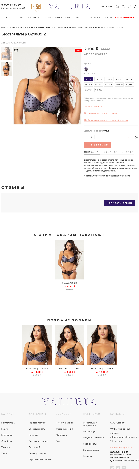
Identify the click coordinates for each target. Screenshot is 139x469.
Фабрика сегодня (64, 429)
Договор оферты (37, 453)
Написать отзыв (119, 203)
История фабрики (65, 422)
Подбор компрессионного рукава (100, 113)
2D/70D (119, 79)
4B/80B (119, 84)
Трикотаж (93, 17)
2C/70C (109, 79)
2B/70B (98, 79)
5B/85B (98, 89)
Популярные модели (93, 437)
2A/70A (88, 79)
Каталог (23, 27)
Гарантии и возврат (38, 441)
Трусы (108, 17)
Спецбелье (73, 17)
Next (77, 83)
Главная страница (9, 27)
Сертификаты (90, 444)
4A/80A (109, 84)
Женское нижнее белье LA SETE (43, 27)
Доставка (33, 435)
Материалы (61, 435)
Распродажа (124, 17)
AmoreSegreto (66, 27)
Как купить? (106, 6)
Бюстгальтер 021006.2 (37, 368)
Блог (58, 441)
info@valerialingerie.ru (121, 447)
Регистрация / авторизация (90, 424)
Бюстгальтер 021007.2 (69, 368)
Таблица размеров (93, 106)
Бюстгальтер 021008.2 (102, 368)
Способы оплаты (37, 429)
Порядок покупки (37, 422)
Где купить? (34, 447)
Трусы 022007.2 (69, 283)
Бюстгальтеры (31, 17)
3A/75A (129, 79)
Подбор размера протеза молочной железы (106, 120)
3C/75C (98, 84)
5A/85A (88, 89)
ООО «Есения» (117, 422)
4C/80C (129, 84)
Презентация (89, 431)
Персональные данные (40, 459)
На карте (118, 441)
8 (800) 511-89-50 (11, 4)
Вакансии (87, 456)
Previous (17, 83)
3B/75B (88, 84)
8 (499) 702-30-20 (119, 457)
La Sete (10, 17)
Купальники (54, 17)
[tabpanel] (69, 265)
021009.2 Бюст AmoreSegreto (88, 27)
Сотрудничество (91, 450)
